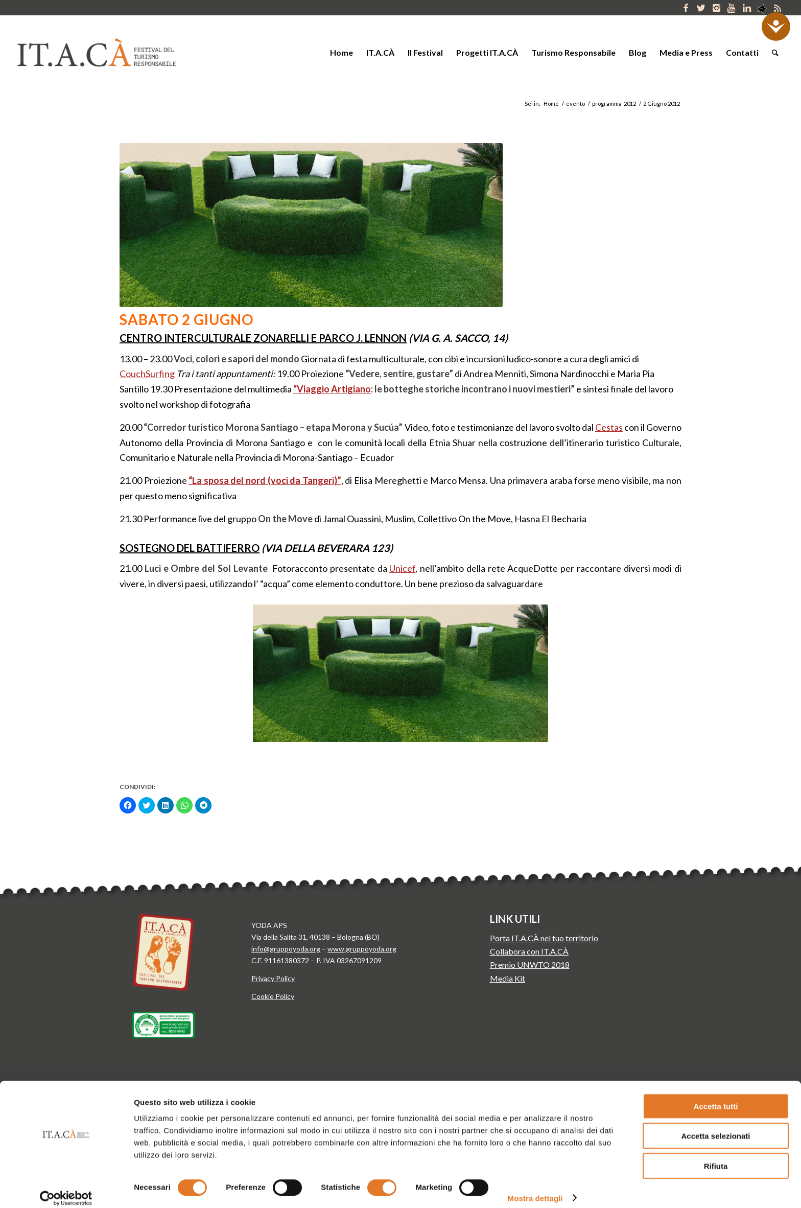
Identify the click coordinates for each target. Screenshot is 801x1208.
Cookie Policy (272, 996)
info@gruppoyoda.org (285, 948)
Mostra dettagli (535, 1187)
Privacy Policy (273, 978)
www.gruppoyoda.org (361, 948)
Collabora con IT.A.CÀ (529, 951)
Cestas (609, 427)
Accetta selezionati (715, 1126)
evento (575, 103)
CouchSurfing (147, 373)
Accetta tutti (716, 1095)
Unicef (402, 568)
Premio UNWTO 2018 (530, 964)
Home (551, 103)
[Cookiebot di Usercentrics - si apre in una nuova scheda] (66, 1188)
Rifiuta (716, 1155)
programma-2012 (614, 103)
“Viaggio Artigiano (332, 388)
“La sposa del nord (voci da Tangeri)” (265, 480)
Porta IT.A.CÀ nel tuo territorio (544, 938)
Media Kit (507, 978)
